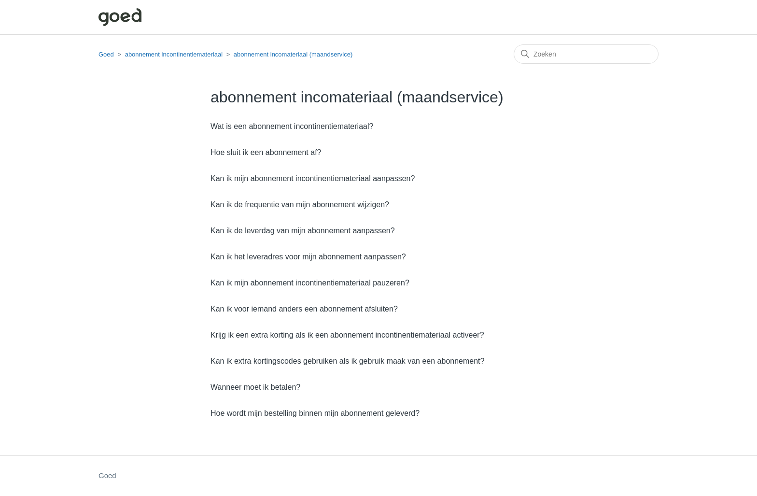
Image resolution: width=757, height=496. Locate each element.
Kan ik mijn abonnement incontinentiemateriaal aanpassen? (312, 178)
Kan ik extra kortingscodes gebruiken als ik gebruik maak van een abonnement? (347, 361)
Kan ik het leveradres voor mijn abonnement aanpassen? (308, 257)
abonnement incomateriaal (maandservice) (293, 54)
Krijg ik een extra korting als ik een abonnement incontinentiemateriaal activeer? (347, 335)
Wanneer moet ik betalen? (255, 387)
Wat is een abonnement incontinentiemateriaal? (291, 126)
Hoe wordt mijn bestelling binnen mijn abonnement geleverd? (315, 413)
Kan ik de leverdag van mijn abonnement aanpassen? (302, 231)
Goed (106, 54)
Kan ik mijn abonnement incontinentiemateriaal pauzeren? (309, 283)
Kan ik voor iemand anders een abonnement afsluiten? (304, 309)
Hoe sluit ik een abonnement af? (265, 152)
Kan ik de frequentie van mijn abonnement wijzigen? (299, 204)
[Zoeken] (586, 54)
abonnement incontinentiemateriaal (174, 54)
